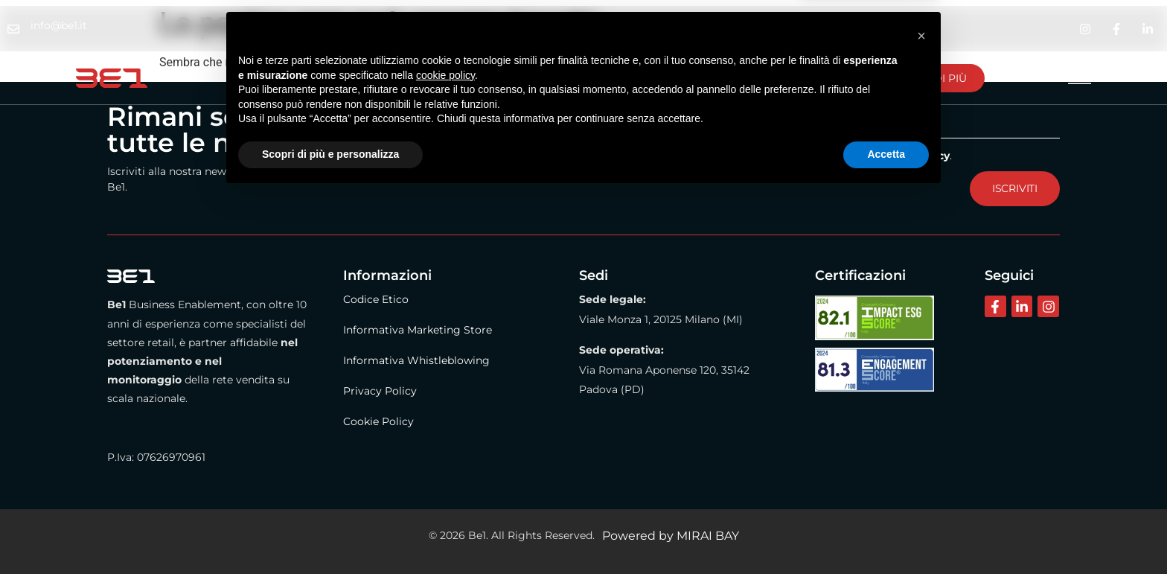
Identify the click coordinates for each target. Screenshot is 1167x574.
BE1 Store (509, 78)
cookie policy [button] (445, 454)
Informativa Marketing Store (417, 330)
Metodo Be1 (415, 78)
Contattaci (600, 78)
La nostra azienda (294, 78)
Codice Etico (376, 299)
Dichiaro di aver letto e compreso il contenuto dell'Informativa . (766, 155)
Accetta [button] (886, 533)
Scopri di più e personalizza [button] (330, 533)
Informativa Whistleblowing (416, 360)
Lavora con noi (718, 78)
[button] (921, 415)
